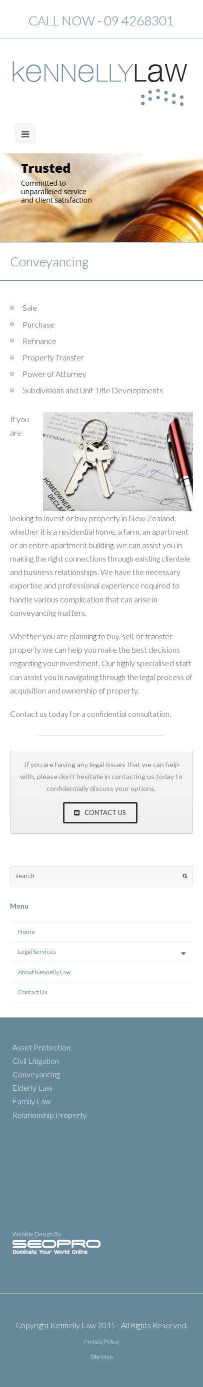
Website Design (33, 1234)
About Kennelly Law (44, 972)
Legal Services (37, 951)
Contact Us (33, 992)
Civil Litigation (35, 1060)
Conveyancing (36, 1074)
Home (26, 931)
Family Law (31, 1101)
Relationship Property (49, 1115)
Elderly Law (32, 1087)
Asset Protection (41, 1047)
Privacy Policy (101, 1341)
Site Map (101, 1357)
